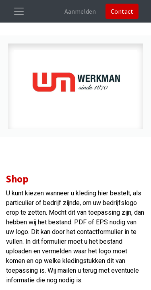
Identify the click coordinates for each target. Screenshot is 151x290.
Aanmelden (80, 11)
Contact (122, 11)
